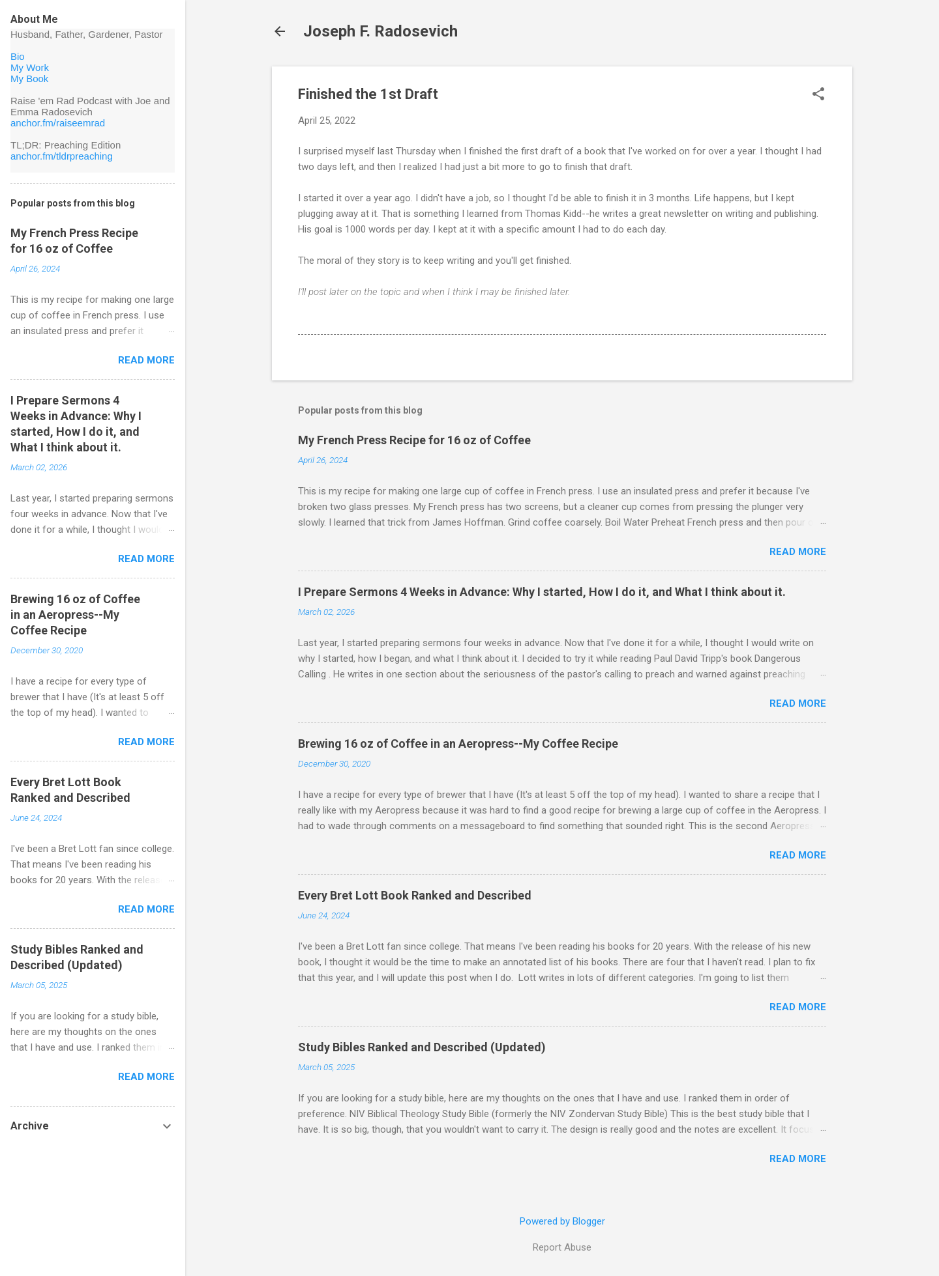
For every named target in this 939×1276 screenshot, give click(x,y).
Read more (797, 552)
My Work (29, 67)
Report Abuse (562, 1247)
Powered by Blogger (562, 1221)
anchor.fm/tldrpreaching (61, 156)
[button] (818, 95)
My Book (29, 78)
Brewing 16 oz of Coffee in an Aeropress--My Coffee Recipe (458, 743)
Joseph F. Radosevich (380, 31)
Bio (17, 56)
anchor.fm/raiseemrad (57, 122)
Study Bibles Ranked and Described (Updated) (422, 1047)
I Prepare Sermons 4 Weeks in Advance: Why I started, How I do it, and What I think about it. (542, 592)
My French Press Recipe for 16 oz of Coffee (414, 440)
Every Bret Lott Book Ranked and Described (414, 895)
